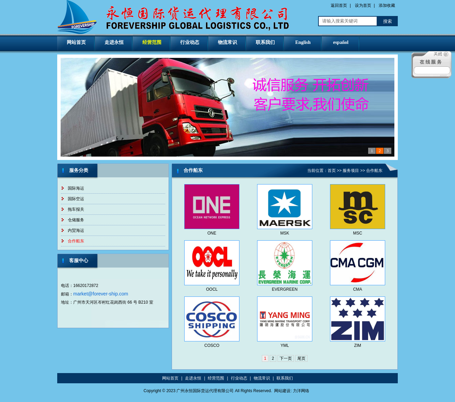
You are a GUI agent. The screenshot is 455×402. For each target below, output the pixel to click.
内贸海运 (76, 230)
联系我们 (265, 42)
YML (285, 345)
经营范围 (151, 42)
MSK (284, 233)
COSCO (211, 345)
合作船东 (76, 241)
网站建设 (282, 390)
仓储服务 (76, 220)
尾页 (301, 358)
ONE (211, 233)
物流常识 (227, 42)
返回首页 (339, 5)
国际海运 (76, 188)
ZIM (357, 345)
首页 (332, 170)
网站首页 (76, 42)
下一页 (286, 358)
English (303, 42)
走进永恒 (114, 42)
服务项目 (351, 170)
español (340, 42)
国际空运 (76, 198)
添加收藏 (387, 5)
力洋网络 (301, 390)
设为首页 (363, 5)
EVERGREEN (284, 289)
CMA (357, 289)
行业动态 (189, 42)
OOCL (212, 289)
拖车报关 (76, 209)
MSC (357, 233)
